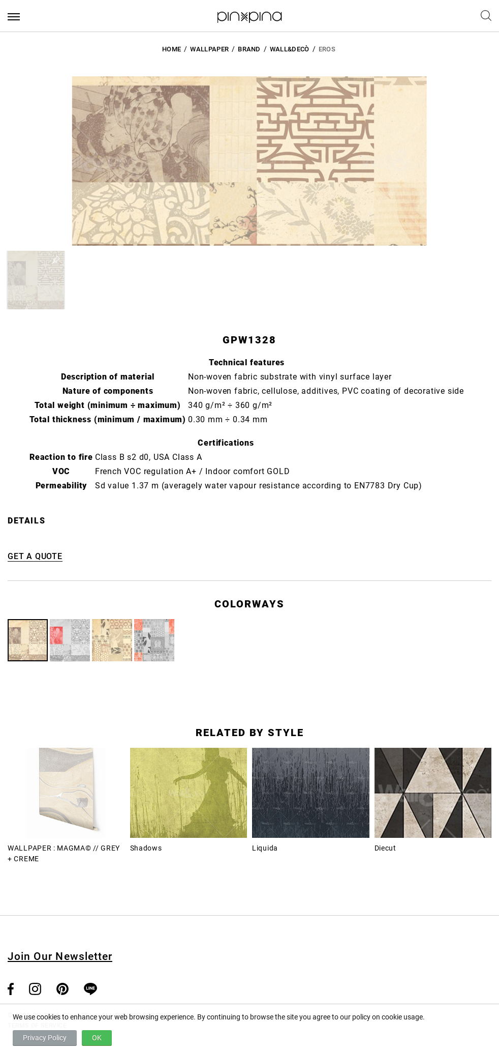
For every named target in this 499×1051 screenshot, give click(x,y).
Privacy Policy (45, 1038)
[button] (36, 280)
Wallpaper (209, 49)
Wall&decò (289, 49)
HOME (171, 49)
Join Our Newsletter (60, 956)
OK (97, 1038)
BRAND (249, 49)
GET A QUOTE (35, 556)
